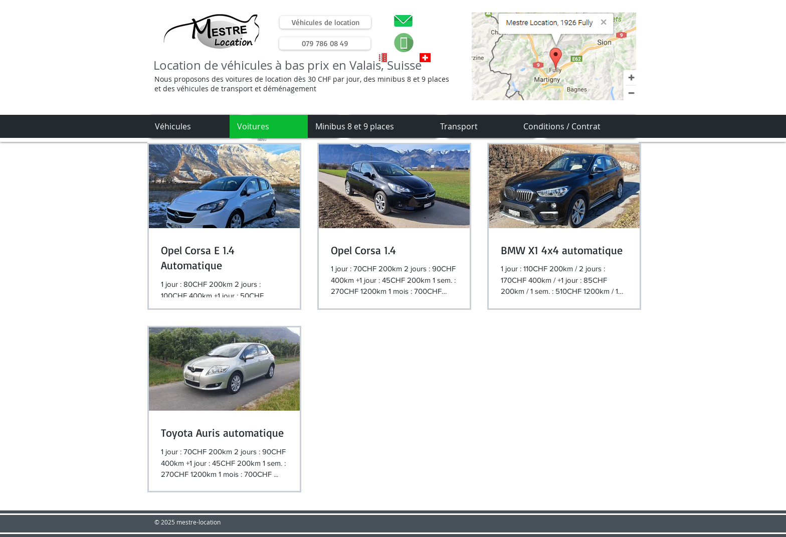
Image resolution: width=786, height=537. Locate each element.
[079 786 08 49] (324, 43)
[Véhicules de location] (325, 22)
